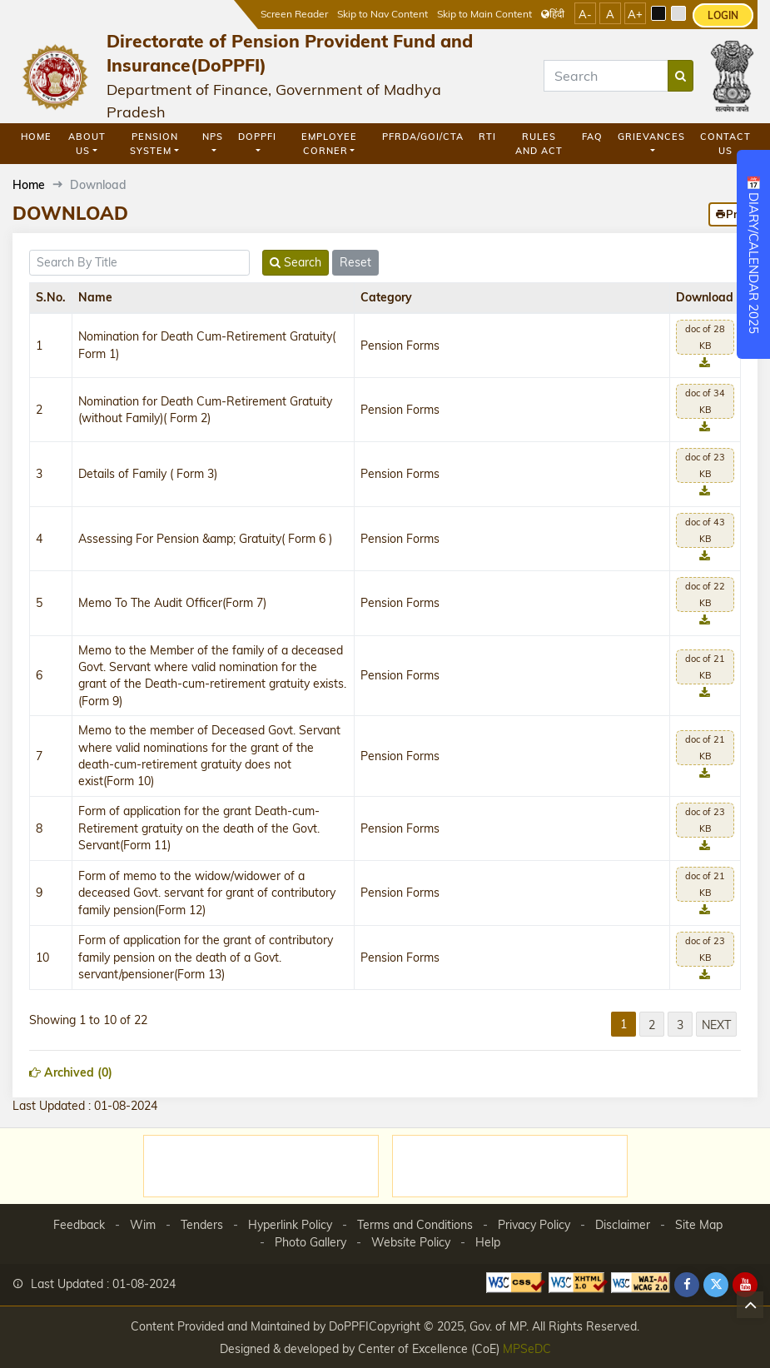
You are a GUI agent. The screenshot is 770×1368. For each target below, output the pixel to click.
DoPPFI (257, 136)
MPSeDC (527, 1348)
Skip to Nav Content (382, 13)
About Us (87, 144)
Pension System (153, 144)
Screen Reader (294, 13)
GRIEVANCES (651, 136)
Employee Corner (329, 144)
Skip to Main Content (484, 13)
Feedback (79, 1224)
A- (585, 14)
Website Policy (410, 1242)
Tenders (202, 1224)
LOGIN (723, 15)
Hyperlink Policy (290, 1224)
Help (487, 1242)
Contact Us (725, 144)
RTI (487, 136)
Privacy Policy (534, 1224)
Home (36, 136)
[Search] (606, 76)
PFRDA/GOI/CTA (423, 136)
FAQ (592, 136)
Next (716, 1024)
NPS (212, 136)
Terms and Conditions (415, 1224)
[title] (139, 263)
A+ (635, 14)
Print (733, 214)
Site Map (699, 1224)
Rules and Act (539, 144)
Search (295, 262)
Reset (355, 262)
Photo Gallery (310, 1242)
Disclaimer (622, 1224)
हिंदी (552, 13)
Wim (143, 1224)
